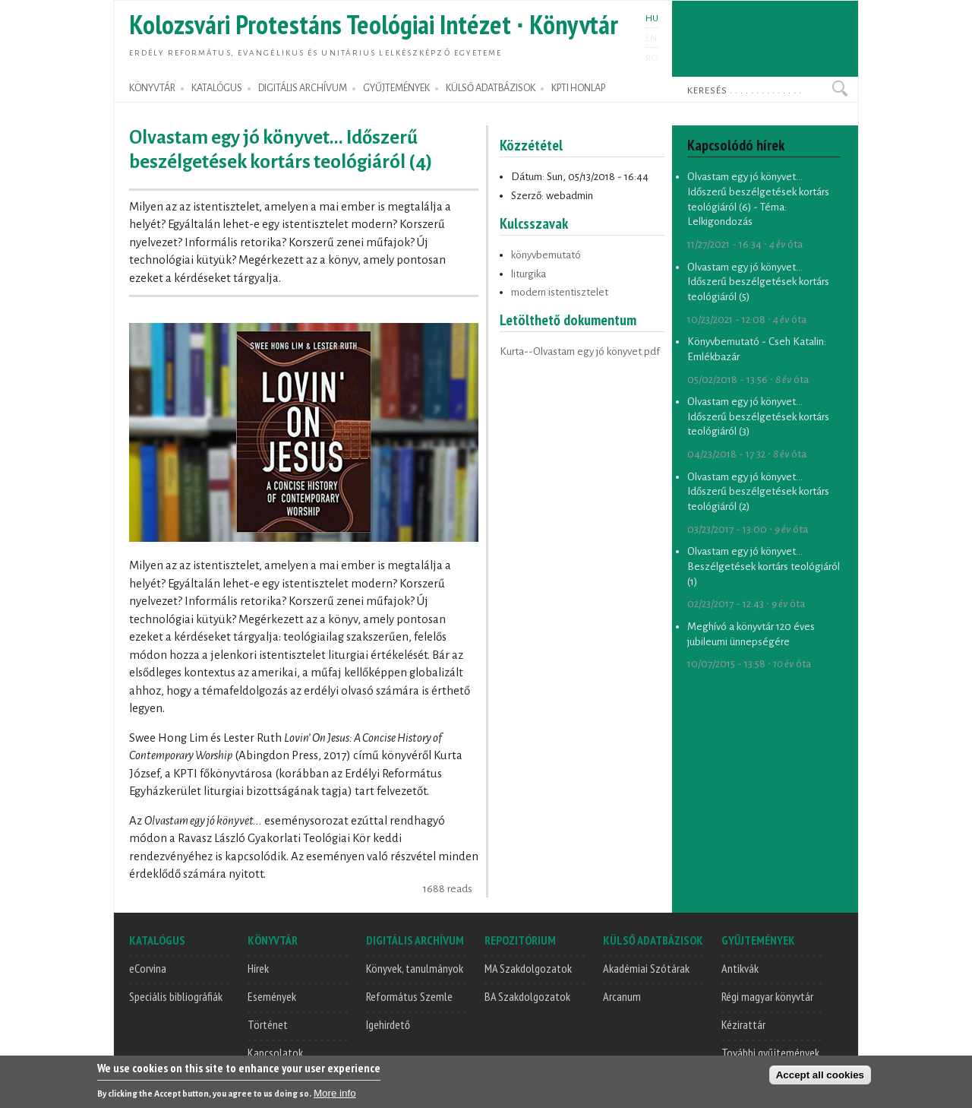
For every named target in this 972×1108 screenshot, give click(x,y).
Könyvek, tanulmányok (414, 968)
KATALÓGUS (216, 88)
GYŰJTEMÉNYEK (396, 88)
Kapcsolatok (275, 1052)
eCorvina (147, 968)
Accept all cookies (820, 1075)
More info (335, 1094)
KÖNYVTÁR (152, 88)
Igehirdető (388, 1024)
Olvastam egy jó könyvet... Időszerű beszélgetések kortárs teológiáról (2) (758, 491)
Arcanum (622, 996)
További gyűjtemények (770, 1052)
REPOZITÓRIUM (520, 940)
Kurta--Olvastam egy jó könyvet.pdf (580, 351)
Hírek (258, 968)
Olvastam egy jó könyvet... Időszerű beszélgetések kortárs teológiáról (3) (758, 416)
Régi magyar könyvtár (767, 996)
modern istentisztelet (559, 292)
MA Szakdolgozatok (528, 968)
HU (651, 18)
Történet (268, 1024)
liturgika (528, 274)
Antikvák (740, 968)
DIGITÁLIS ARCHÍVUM (302, 88)
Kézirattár (743, 1024)
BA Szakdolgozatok (527, 996)
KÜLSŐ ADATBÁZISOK (490, 88)
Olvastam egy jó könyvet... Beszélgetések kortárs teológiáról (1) (763, 566)
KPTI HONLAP (578, 88)
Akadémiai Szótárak (646, 968)
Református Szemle (409, 996)
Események (272, 996)
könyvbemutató (546, 255)
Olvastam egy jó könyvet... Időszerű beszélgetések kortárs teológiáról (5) (758, 281)
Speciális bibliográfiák (175, 996)
